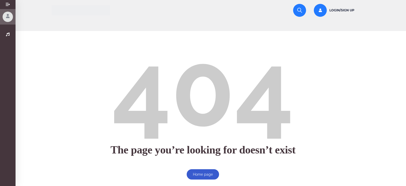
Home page (203, 174)
